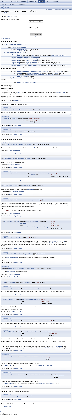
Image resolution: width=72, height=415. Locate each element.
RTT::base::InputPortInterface (15, 260)
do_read (19, 73)
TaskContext (30, 189)
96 (9, 125)
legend (36, 36)
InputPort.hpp (11, 16)
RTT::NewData (9, 365)
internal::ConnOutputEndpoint (16, 396)
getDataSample (21, 50)
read (18, 57)
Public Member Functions (51, 9)
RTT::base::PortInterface (13, 150)
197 (10, 276)
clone (18, 46)
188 (10, 248)
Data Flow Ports (5, 12)
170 (10, 386)
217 (10, 262)
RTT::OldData (58, 346)
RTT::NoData (50, 365)
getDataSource (21, 52)
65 (9, 399)
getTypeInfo (20, 54)
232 (10, 194)
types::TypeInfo (12, 54)
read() (64, 92)
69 (9, 232)
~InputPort (20, 67)
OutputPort (52, 242)
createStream (20, 49)
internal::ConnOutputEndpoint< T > (26, 82)
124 (10, 368)
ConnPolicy (28, 49)
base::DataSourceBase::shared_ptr (29, 57)
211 (10, 153)
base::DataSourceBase (10, 52)
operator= (19, 77)
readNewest (20, 63)
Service (14, 47)
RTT (2, 7)
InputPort (7, 7)
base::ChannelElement (31, 60)
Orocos (19, 92)
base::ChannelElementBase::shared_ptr (37, 71)
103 (10, 294)
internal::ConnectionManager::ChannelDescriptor (41, 74)
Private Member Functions (62, 9)
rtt (0, 411)
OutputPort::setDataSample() (57, 241)
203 (10, 167)
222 (10, 216)
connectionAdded (22, 71)
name (33, 55)
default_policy (54, 55)
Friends (70, 9)
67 (9, 180)
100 (10, 134)
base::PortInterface (11, 44)
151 (10, 350)
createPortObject (21, 47)
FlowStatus (13, 57)
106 (10, 314)
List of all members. (5, 38)
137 (10, 326)
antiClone (19, 44)
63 (9, 100)
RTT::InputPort (5, 109)
